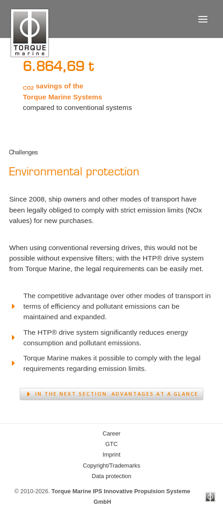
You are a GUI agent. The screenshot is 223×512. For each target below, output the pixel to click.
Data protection (111, 476)
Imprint (112, 454)
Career (112, 433)
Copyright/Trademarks (111, 465)
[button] (111, 394)
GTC (112, 444)
